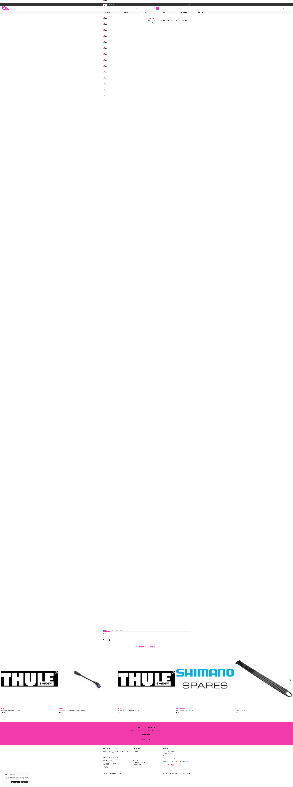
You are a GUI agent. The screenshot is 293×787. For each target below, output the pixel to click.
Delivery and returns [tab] (117, 630)
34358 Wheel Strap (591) (241, 710)
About (203, 12)
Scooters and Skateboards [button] (136, 12)
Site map (116, 772)
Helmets (126, 12)
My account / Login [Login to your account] (276, 8)
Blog (199, 12)
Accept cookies (15, 782)
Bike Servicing (136, 760)
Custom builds (137, 767)
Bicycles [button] (107, 12)
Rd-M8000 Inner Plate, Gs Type (184, 710)
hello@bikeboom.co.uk (112, 757)
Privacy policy (166, 755)
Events (164, 12)
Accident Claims (192, 12)
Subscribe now (146, 734)
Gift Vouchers (100, 12)
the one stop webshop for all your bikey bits (146, 4)
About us (135, 751)
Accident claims (137, 764)
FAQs (134, 758)
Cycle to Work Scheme (155, 12)
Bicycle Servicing (90, 12)
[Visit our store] (284, 8)
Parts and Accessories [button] (117, 12)
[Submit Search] (157, 8)
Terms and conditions (169, 751)
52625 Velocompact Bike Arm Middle (10, 710)
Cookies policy (167, 753)
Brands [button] (146, 12)
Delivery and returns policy (170, 758)
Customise (24, 782)
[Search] (146, 8)
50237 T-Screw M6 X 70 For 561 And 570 (128, 710)
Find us (135, 753)
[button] (286, 8)
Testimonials (183, 12)
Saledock (118, 773)
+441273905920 (109, 755)
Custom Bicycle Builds (173, 12)
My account (136, 755)
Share (104, 638)
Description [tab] (106, 630)
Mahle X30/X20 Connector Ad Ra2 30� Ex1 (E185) (72, 710)
